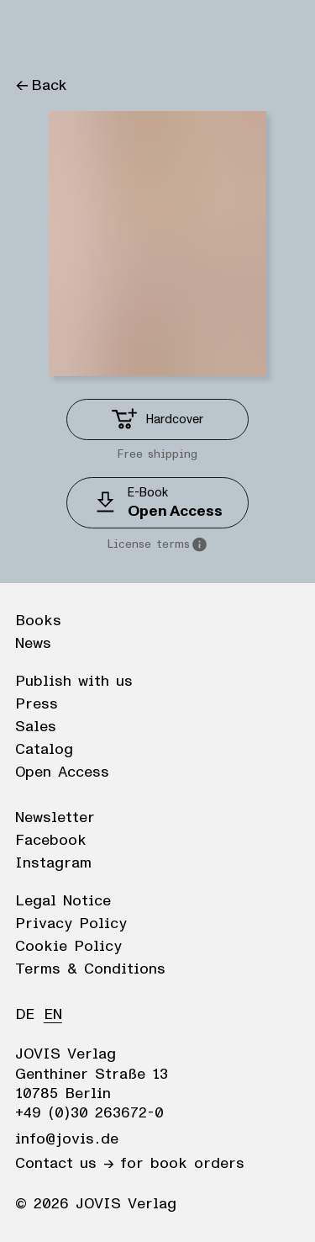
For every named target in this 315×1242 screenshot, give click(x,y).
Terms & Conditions (90, 969)
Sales (35, 727)
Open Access (62, 772)
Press (36, 704)
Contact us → (64, 1163)
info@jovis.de (66, 1139)
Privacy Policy (71, 924)
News (33, 643)
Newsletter (55, 817)
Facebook (51, 840)
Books (38, 621)
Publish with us (74, 681)
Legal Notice (63, 901)
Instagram (53, 863)
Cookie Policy (68, 946)
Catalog (44, 749)
